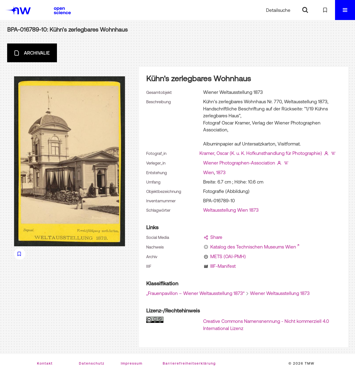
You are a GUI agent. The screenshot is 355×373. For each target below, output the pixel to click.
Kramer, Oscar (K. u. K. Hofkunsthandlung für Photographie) (260, 153)
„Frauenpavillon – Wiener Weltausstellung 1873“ (195, 293)
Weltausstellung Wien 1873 (231, 210)
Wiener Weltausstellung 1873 (280, 293)
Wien (208, 172)
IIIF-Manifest (223, 266)
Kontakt (45, 363)
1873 (221, 172)
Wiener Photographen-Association (239, 163)
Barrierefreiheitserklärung (189, 363)
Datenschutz (92, 363)
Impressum (131, 363)
